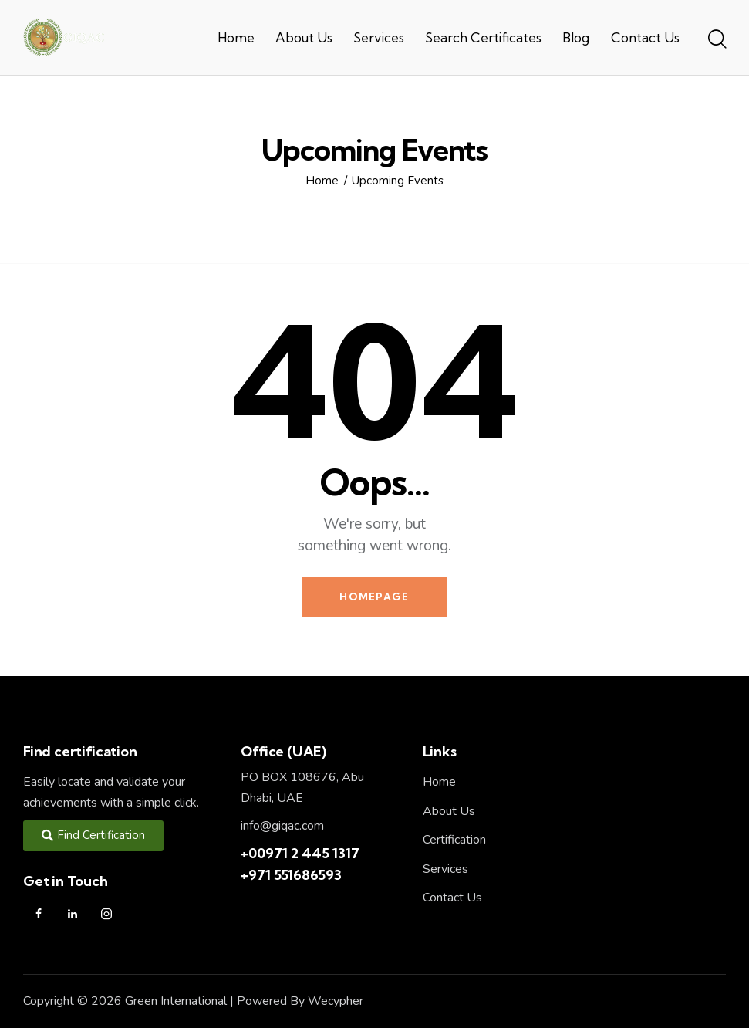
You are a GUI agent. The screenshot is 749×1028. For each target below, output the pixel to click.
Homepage (374, 596)
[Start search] (716, 40)
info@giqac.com (282, 825)
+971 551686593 (291, 875)
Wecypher (335, 1000)
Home (322, 181)
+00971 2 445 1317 (300, 853)
